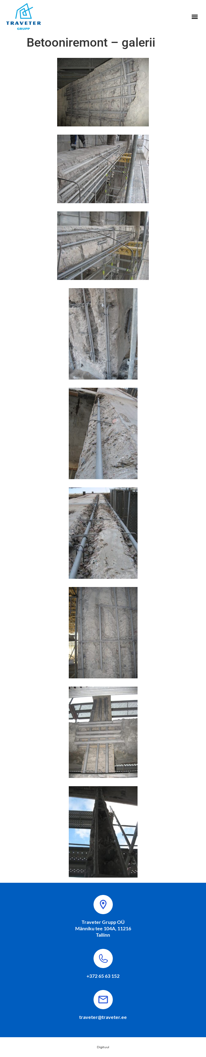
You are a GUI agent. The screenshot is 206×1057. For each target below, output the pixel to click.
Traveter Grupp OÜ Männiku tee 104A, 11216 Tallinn (103, 928)
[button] (195, 17)
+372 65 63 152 (103, 976)
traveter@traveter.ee (103, 1017)
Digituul (103, 1047)
